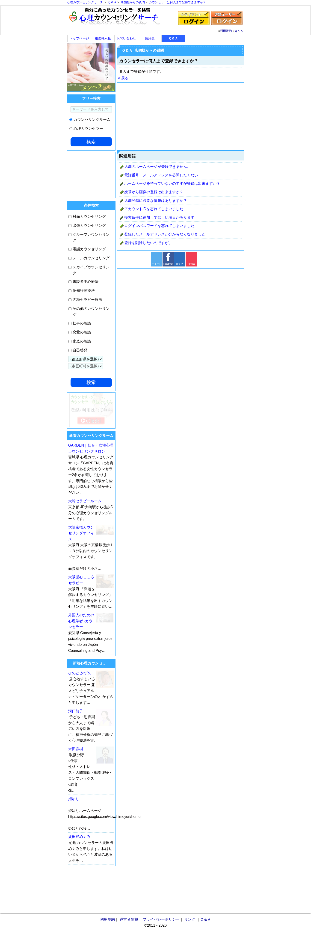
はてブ (179, 264)
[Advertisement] (180, 116)
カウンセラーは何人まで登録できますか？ (177, 2)
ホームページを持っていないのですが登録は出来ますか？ (172, 183)
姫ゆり (73, 799)
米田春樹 (75, 749)
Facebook (168, 264)
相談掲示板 (103, 38)
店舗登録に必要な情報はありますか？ (155, 201)
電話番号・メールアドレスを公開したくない (161, 175)
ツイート (156, 264)
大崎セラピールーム (84, 501)
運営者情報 (129, 919)
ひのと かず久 (79, 673)
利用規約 (226, 31)
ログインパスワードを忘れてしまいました (159, 226)
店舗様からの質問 (133, 2)
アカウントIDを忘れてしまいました (153, 209)
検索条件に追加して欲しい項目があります (159, 217)
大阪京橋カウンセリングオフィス (81, 533)
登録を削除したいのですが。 (148, 243)
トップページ (79, 38)
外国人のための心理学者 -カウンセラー (81, 621)
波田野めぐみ (79, 837)
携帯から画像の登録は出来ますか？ (153, 192)
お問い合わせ (126, 38)
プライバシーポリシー (161, 919)
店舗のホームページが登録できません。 (157, 167)
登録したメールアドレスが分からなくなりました (164, 234)
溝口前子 (75, 711)
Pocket (191, 264)
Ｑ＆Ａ (112, 2)
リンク (189, 919)
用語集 (150, 38)
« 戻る (123, 78)
